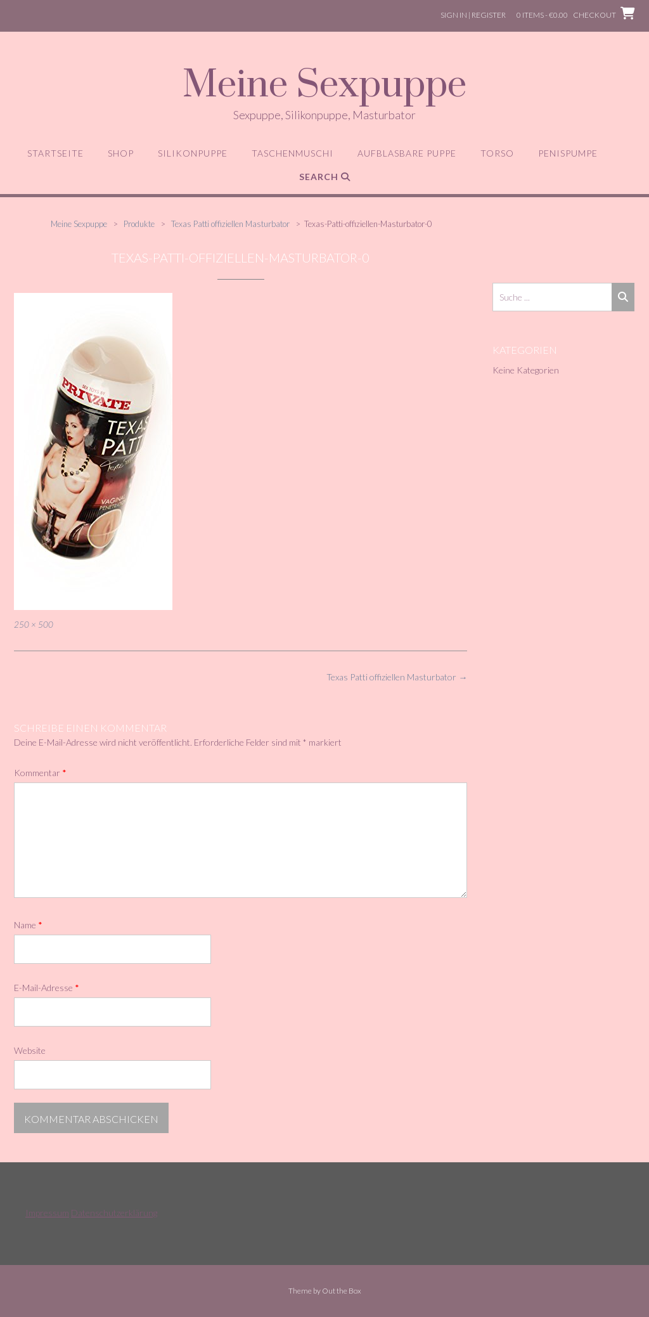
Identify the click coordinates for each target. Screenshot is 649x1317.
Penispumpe (568, 153)
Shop (121, 153)
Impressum (47, 1212)
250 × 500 (33, 625)
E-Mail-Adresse (46, 987)
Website (30, 1050)
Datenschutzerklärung (114, 1212)
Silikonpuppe (193, 153)
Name (28, 924)
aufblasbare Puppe (406, 153)
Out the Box (341, 1290)
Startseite (55, 153)
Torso (497, 153)
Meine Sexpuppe (324, 85)
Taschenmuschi (292, 153)
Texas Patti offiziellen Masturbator (396, 676)
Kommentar (40, 772)
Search (324, 176)
